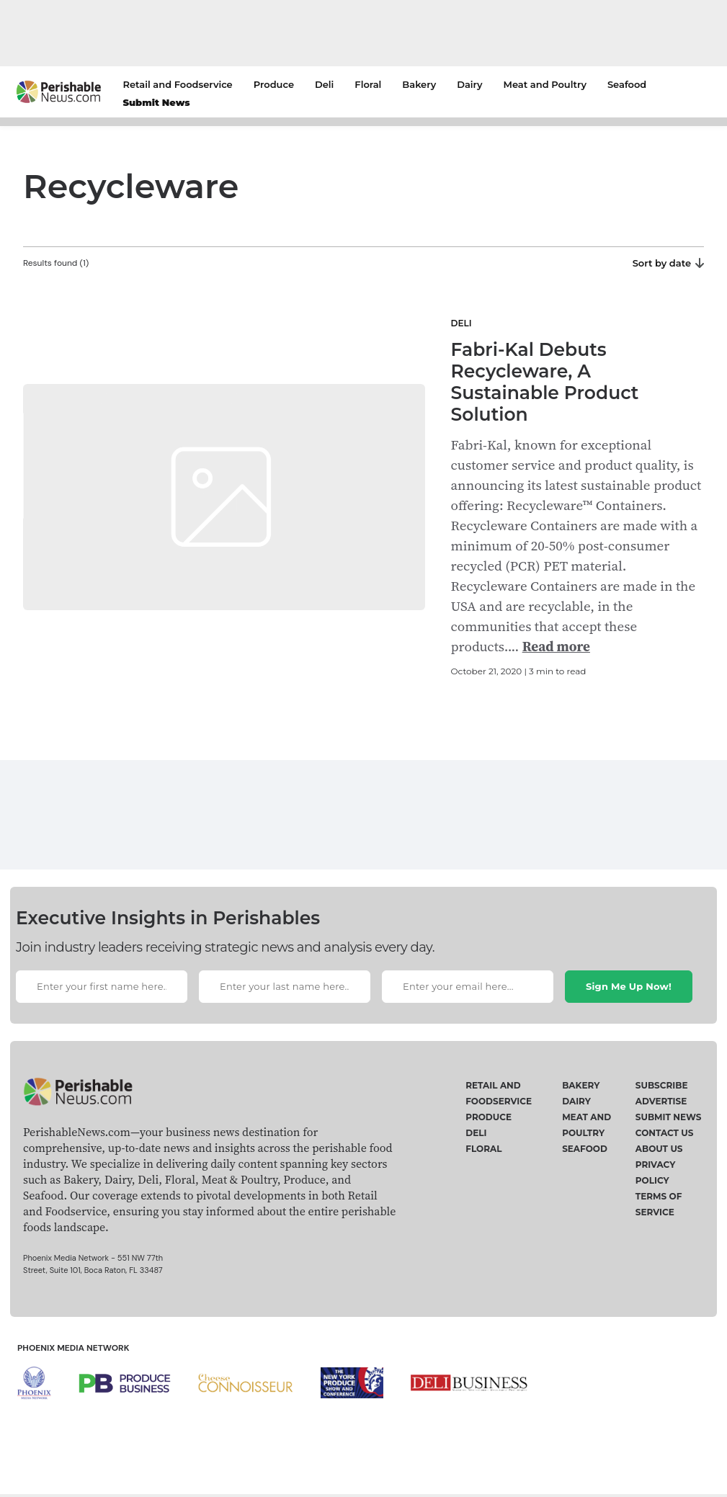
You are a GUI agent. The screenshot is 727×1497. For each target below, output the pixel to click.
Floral (367, 84)
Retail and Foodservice (178, 84)
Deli (324, 84)
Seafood (626, 84)
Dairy (469, 84)
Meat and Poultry (545, 84)
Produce (274, 84)
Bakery (419, 84)
